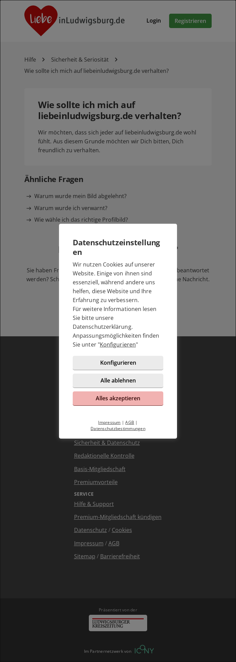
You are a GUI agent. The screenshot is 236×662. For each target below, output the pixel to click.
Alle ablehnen (118, 380)
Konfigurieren (118, 344)
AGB (129, 422)
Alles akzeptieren (118, 398)
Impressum (109, 422)
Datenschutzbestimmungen (118, 428)
